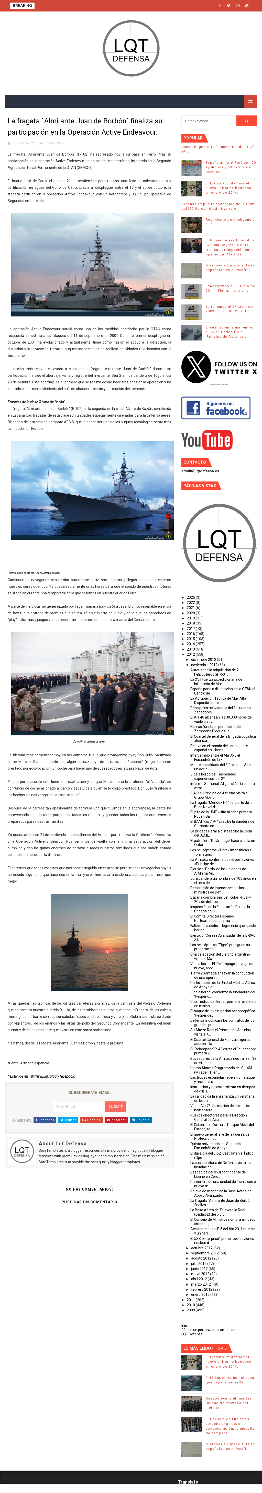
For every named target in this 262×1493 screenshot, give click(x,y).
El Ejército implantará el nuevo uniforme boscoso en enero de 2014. (229, 187)
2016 (191, 634)
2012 (191, 654)
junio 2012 (200, 1269)
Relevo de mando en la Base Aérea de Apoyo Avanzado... (221, 1193)
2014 (191, 644)
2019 (191, 618)
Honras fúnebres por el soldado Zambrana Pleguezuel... (215, 729)
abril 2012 (199, 1279)
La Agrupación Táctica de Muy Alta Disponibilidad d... (218, 700)
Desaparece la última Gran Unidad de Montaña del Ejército (230, 1402)
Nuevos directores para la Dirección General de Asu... (218, 1117)
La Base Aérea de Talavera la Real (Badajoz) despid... (217, 1212)
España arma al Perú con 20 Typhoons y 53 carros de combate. (231, 167)
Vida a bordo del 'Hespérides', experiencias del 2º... (213, 776)
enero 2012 (200, 1294)
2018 (191, 623)
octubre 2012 (202, 1248)
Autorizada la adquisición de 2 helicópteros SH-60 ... (214, 672)
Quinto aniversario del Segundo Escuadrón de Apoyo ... (215, 1146)
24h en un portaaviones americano (209, 1330)
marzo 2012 (201, 1284)
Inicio (185, 1326)
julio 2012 (199, 1264)
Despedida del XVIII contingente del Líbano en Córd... (218, 1174)
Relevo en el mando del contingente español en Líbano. (219, 748)
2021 (191, 608)
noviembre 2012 (204, 665)
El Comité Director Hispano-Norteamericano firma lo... (213, 918)
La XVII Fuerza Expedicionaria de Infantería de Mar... (216, 681)
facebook (67, 1076)
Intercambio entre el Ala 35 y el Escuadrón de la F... (215, 757)
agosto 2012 (201, 1258)
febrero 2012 (202, 1289)
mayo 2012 (200, 1274)
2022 (191, 603)
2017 (191, 629)
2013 (191, 649)
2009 (191, 1310)
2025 (191, 597)
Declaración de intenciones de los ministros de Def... (217, 890)
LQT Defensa (192, 1334)
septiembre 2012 (205, 1253)
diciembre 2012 (204, 659)
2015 (191, 639)
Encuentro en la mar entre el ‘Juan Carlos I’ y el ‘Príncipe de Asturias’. (229, 331)
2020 (191, 613)
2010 (191, 1305)
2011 (191, 1300)
